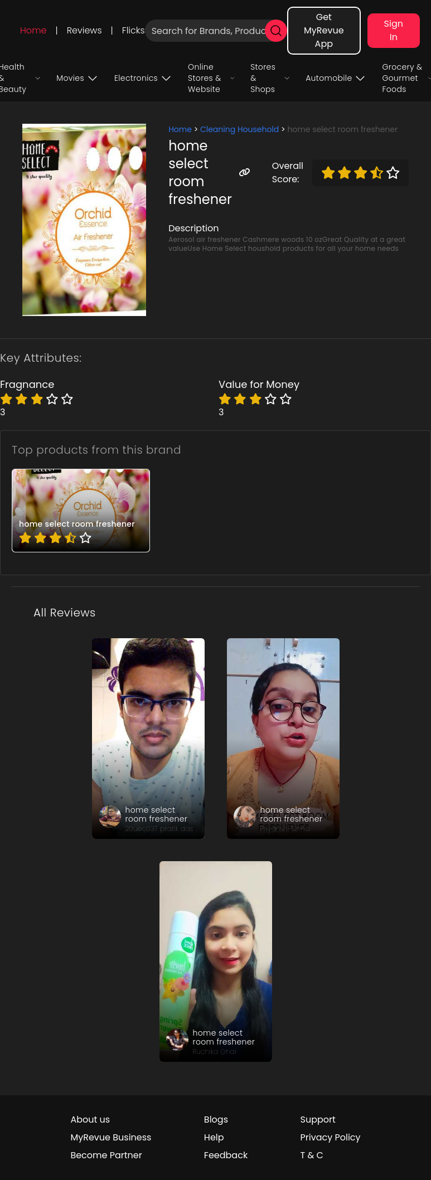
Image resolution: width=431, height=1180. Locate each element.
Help (214, 1137)
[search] (276, 31)
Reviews (84, 30)
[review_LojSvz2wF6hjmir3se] (283, 738)
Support (318, 1119)
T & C (312, 1155)
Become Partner (106, 1155)
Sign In (393, 30)
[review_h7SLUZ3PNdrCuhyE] (148, 738)
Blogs (216, 1119)
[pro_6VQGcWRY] (81, 510)
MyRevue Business (110, 1137)
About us (90, 1119)
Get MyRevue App (324, 30)
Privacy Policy (331, 1137)
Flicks (133, 30)
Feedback (226, 1155)
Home (33, 30)
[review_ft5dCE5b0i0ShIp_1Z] (215, 961)
